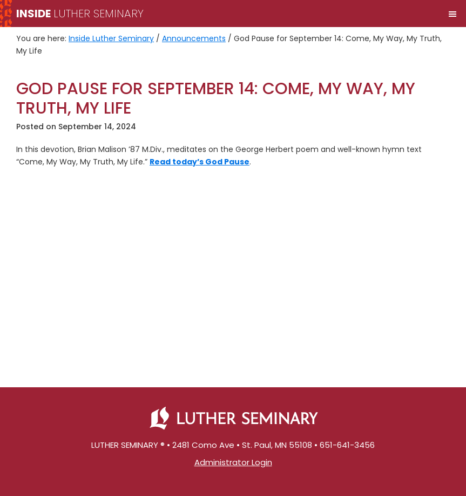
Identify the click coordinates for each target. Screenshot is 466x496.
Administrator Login (233, 462)
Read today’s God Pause (199, 161)
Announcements (194, 38)
